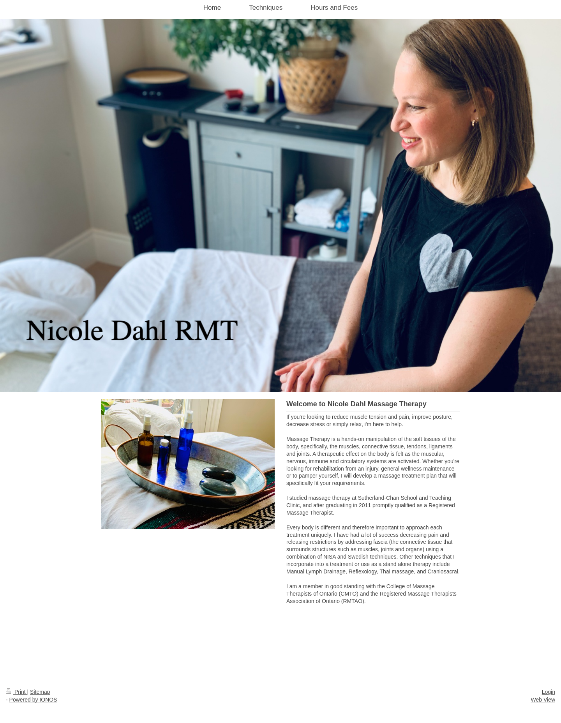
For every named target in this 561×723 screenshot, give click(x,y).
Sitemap (40, 692)
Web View (543, 700)
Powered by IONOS (33, 700)
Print (16, 692)
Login (548, 692)
